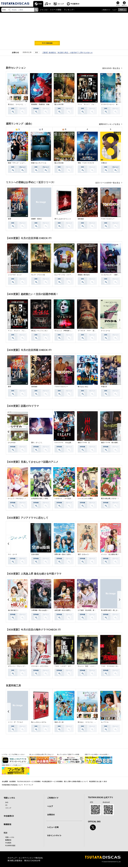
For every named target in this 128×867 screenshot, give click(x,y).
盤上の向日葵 (59, 104)
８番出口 (104, 163)
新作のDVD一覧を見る (111, 68)
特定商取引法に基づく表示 (98, 781)
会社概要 (5, 781)
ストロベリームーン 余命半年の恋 (113, 104)
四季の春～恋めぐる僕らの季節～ (65, 554)
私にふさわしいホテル (38, 722)
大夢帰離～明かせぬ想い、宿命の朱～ (44, 610)
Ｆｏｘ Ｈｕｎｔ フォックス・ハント (91, 104)
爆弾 (9, 219)
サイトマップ (28, 785)
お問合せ (51, 814)
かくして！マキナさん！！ (17, 498)
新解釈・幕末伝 (36, 219)
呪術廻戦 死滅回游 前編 (40, 104)
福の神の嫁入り (13, 610)
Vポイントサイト (54, 835)
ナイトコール (105, 331)
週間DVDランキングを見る (109, 124)
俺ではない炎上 (83, 386)
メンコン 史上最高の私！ (110, 554)
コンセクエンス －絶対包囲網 (111, 275)
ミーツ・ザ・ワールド (15, 722)
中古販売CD (74, 4)
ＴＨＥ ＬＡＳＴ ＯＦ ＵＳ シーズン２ (69, 666)
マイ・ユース (12, 554)
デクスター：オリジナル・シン (41, 666)
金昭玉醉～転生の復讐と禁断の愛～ (66, 610)
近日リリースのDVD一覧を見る (107, 183)
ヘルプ (114, 10)
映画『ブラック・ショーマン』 (18, 163)
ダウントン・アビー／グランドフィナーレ (22, 666)
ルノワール (104, 722)
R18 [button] (121, 9)
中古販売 (8, 843)
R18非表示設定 (10, 845)
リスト (118, 5)
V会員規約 (12, 781)
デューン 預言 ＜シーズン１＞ (89, 666)
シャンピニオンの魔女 (85, 498)
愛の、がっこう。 (37, 442)
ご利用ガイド (106, 10)
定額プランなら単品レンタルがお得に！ (97, 754)
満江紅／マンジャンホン (39, 331)
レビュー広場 (52, 827)
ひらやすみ (12, 442)
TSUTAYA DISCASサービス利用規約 (29, 781)
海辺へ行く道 (59, 722)
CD (49, 4)
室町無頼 (81, 219)
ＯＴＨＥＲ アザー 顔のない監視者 (90, 331)
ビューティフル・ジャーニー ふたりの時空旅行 (71, 275)
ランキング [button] (68, 10)
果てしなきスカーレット (62, 219)
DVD (40, 4)
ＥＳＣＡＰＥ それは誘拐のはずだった (68, 442)
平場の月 (104, 386)
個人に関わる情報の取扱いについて (76, 781)
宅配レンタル (9, 837)
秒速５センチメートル (38, 163)
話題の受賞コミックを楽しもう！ (12, 765)
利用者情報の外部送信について (12, 785)
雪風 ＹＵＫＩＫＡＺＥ (86, 163)
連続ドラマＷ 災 (84, 442)
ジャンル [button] (43, 10)
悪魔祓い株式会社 (84, 275)
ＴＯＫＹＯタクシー (107, 219)
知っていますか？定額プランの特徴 (68, 754)
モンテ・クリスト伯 (38, 275)
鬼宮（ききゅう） (84, 554)
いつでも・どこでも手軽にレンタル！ (13, 754)
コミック (60, 4)
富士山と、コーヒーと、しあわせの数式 (21, 104)
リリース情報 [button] (55, 10)
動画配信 (7, 824)
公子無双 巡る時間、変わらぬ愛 (89, 610)
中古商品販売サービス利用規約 (52, 781)
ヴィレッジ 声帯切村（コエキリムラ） (68, 331)
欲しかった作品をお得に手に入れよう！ (42, 754)
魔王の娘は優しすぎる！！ (110, 498)
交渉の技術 (35, 554)
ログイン (124, 5)
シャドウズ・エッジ (15, 275)
